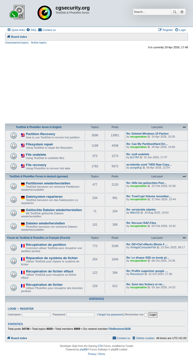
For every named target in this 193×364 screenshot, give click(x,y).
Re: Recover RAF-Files (141, 222)
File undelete (36, 154)
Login (12, 308)
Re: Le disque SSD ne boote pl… (147, 257)
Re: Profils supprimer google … (147, 270)
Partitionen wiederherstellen (48, 183)
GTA (100, 346)
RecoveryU (137, 273)
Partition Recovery (40, 134)
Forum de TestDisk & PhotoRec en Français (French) (38, 237)
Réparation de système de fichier (52, 258)
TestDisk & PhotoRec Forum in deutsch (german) (39, 176)
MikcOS (135, 212)
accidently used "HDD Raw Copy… (149, 164)
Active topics (39, 42)
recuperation (138, 136)
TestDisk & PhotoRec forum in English (39, 127)
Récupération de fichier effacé (49, 271)
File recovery (36, 165)
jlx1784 (134, 157)
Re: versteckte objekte (141, 209)
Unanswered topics (17, 42)
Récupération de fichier (44, 285)
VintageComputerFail (143, 247)
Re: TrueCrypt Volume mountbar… (148, 196)
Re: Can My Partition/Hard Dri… (147, 143)
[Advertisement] (96, 87)
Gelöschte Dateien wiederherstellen (54, 210)
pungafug (136, 167)
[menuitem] (31, 30)
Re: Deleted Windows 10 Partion (147, 133)
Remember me (136, 314)
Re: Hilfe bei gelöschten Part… (146, 182)
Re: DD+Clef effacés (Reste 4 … (147, 244)
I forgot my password (110, 314)
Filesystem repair (39, 144)
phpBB (83, 349)
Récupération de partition (46, 245)
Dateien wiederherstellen (45, 223)
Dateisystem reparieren (44, 196)
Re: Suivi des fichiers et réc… (145, 284)
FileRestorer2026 (120, 328)
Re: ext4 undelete (137, 154)
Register (27, 308)
